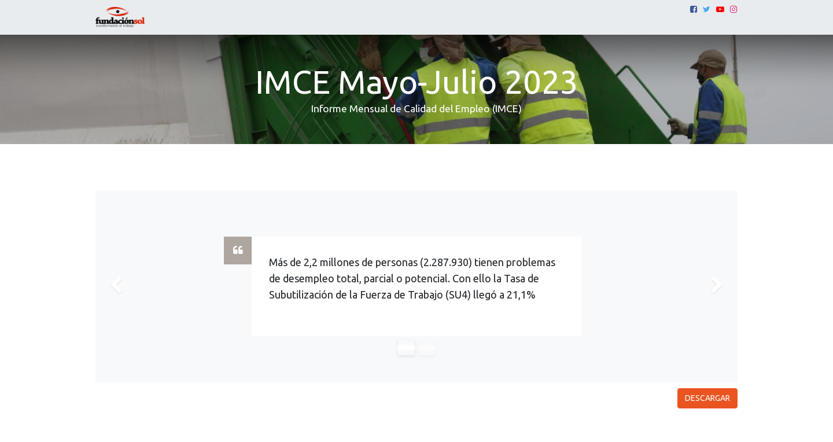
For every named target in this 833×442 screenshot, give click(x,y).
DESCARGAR (707, 398)
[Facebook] (694, 9)
